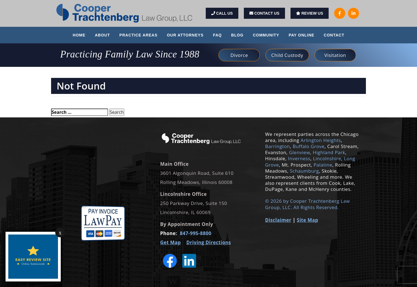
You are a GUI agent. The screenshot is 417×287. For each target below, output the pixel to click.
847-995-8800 (195, 233)
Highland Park (329, 152)
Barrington (277, 146)
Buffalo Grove (308, 146)
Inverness (299, 158)
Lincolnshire (327, 158)
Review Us (309, 13)
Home (79, 35)
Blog (237, 35)
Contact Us (264, 13)
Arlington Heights (321, 140)
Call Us (222, 13)
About (102, 35)
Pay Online (301, 35)
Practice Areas (138, 35)
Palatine (323, 165)
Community (266, 35)
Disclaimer (278, 220)
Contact (334, 35)
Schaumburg (304, 171)
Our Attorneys (185, 35)
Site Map (307, 220)
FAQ (217, 35)
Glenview (299, 152)
